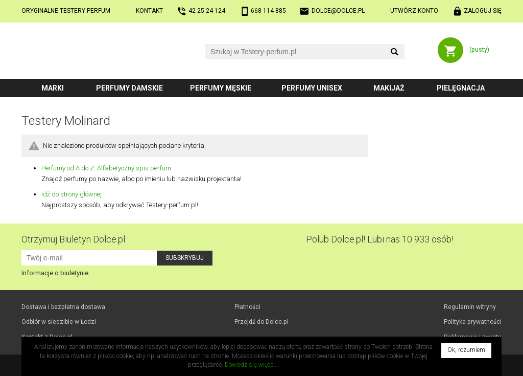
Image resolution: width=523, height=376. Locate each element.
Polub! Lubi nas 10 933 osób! (380, 239)
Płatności (247, 307)
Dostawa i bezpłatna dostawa (63, 307)
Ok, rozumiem (466, 349)
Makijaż (389, 88)
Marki (52, 88)
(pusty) (479, 49)
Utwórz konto (414, 10)
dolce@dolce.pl (338, 10)
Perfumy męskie (220, 88)
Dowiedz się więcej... (252, 364)
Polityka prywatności (473, 321)
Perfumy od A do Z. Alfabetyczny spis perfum (106, 168)
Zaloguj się (483, 10)
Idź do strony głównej (71, 194)
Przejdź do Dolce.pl (261, 321)
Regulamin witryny (470, 307)
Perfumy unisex (311, 88)
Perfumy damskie (129, 88)
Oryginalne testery (65, 10)
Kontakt (149, 10)
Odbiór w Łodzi (58, 321)
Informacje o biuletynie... (57, 273)
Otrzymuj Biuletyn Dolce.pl (73, 239)
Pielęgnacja (461, 88)
